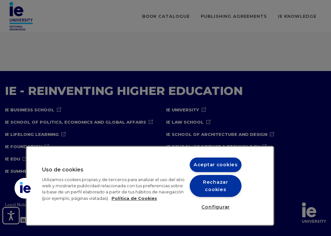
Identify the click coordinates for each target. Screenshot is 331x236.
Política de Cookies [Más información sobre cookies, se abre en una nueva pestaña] (134, 198)
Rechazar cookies (215, 185)
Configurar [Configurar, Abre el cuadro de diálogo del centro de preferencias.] (215, 207)
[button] (25, 188)
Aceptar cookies (216, 165)
